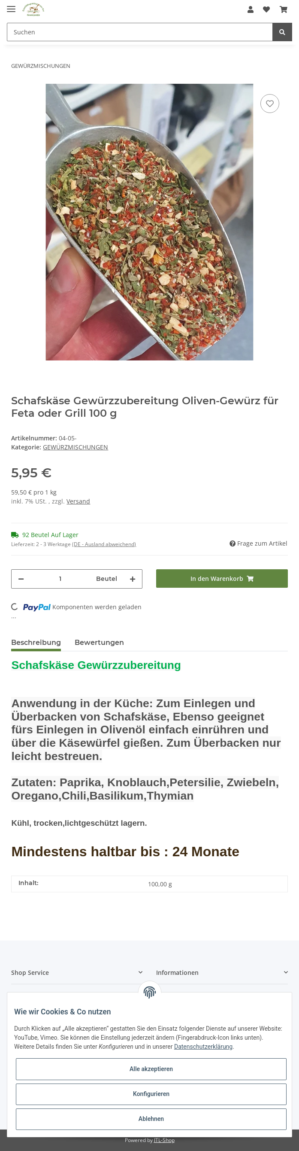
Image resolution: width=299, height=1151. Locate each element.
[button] (250, 9)
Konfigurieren (151, 1093)
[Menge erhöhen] (132, 579)
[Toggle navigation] (11, 5)
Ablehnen (151, 1118)
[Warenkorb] (283, 9)
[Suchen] (140, 32)
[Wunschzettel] (266, 9)
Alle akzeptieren (151, 1069)
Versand (78, 501)
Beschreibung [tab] (36, 642)
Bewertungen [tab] (99, 642)
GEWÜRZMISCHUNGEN (75, 447)
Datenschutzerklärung (203, 1046)
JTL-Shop (164, 1140)
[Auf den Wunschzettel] (269, 103)
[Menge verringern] (21, 579)
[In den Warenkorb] (221, 578)
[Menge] (60, 579)
